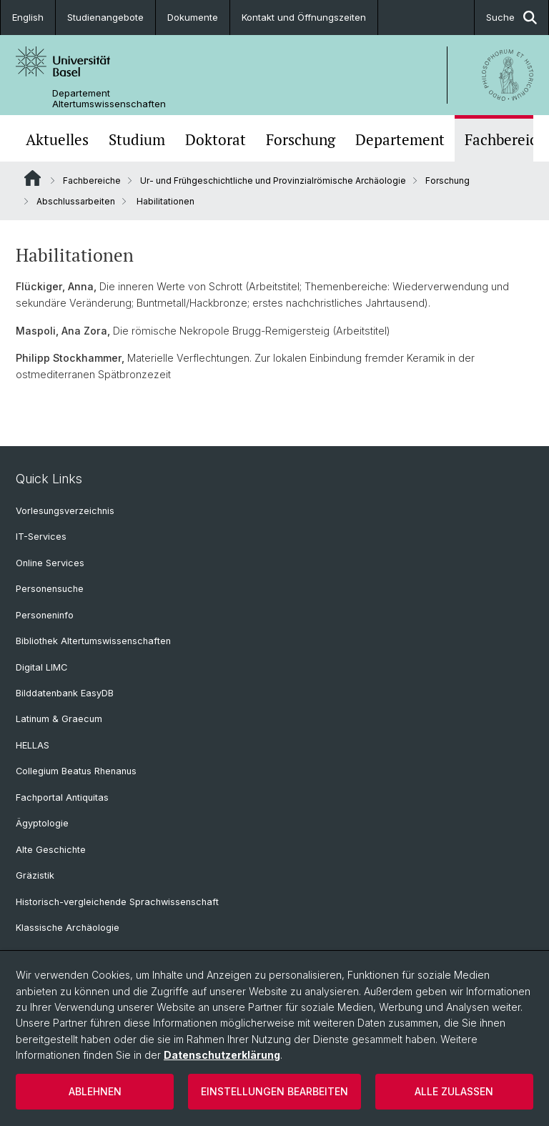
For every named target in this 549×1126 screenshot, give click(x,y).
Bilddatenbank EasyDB (65, 693)
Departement (400, 139)
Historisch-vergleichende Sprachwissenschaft (117, 902)
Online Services (50, 563)
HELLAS (32, 745)
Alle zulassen (454, 1091)
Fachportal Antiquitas (62, 797)
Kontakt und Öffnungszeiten (304, 17)
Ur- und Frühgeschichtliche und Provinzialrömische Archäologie (273, 180)
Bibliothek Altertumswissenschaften (93, 641)
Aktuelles (57, 139)
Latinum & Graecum (59, 718)
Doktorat (215, 139)
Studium (137, 139)
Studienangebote (105, 17)
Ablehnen (95, 1091)
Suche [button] (511, 17)
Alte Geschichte (51, 849)
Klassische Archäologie (67, 927)
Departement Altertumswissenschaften (109, 98)
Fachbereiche (92, 180)
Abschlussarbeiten (75, 201)
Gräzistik (35, 875)
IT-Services (41, 536)
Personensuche (50, 588)
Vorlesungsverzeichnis (65, 510)
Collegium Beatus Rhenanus (76, 771)
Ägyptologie (42, 823)
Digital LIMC (41, 667)
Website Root (32, 178)
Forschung (300, 139)
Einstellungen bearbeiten (274, 1091)
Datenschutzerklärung (222, 1055)
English (28, 17)
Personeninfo (45, 615)
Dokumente (192, 17)
